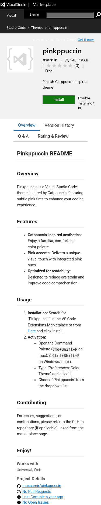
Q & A (23, 136)
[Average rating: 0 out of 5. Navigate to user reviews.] (62, 65)
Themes (37, 27)
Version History (59, 125)
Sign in (34, 14)
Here (32, 331)
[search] (70, 15)
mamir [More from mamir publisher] (50, 59)
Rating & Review (53, 136)
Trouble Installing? (86, 102)
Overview (27, 125)
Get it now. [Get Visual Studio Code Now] (86, 39)
